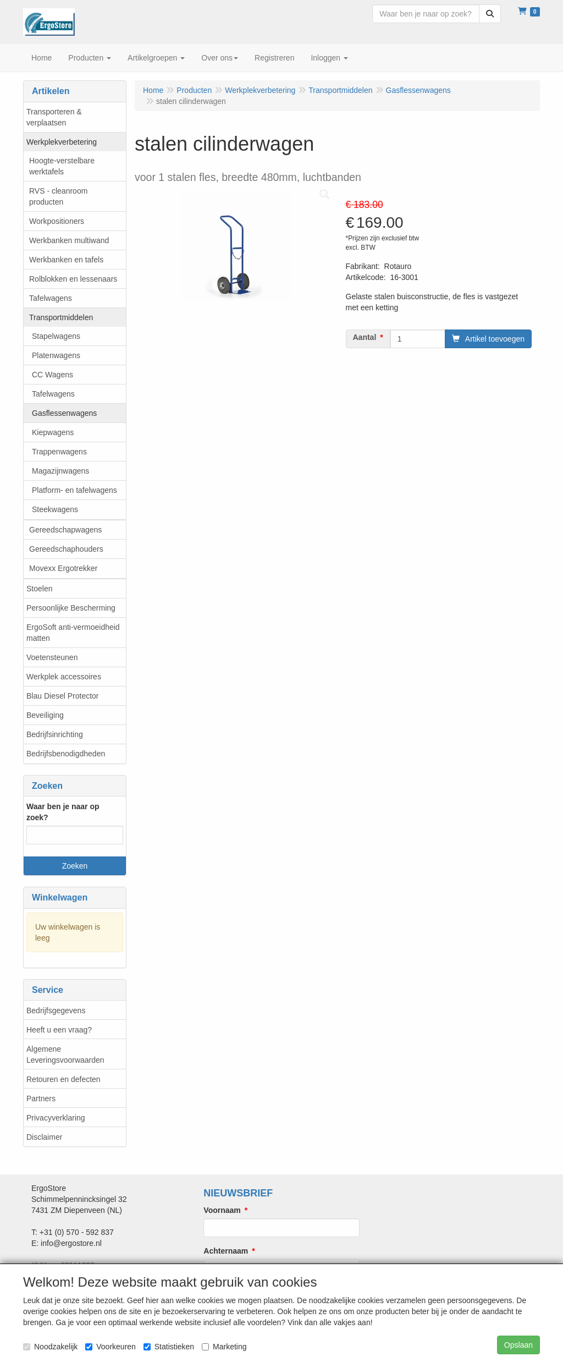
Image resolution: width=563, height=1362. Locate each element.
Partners (41, 1098)
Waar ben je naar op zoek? (63, 812)
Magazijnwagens (60, 470)
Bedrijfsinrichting (54, 734)
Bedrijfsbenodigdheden (65, 753)
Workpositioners (56, 221)
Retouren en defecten (63, 1079)
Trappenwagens (59, 451)
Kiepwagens (53, 432)
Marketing (224, 1346)
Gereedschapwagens (65, 529)
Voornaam (221, 1210)
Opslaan (518, 1345)
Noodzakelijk (50, 1346)
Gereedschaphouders (66, 549)
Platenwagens (56, 355)
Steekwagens (55, 509)
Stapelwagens (56, 336)
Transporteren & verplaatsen (54, 117)
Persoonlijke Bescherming (70, 607)
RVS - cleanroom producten (58, 196)
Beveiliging (45, 715)
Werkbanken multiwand (69, 240)
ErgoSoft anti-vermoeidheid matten (73, 632)
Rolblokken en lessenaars (73, 278)
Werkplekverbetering (61, 142)
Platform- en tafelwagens (74, 490)
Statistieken (168, 1346)
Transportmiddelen (61, 317)
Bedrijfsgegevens (55, 1010)
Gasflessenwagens (64, 413)
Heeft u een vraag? (59, 1029)
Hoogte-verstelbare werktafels (62, 166)
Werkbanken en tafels (66, 259)
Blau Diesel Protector (62, 695)
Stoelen (39, 588)
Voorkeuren (110, 1346)
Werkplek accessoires (63, 676)
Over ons (219, 57)
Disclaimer (44, 1137)
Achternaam (225, 1250)
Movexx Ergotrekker (63, 568)
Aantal (365, 337)
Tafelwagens (50, 298)
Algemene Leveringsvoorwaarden (65, 1054)
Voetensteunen (52, 657)
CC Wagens (52, 374)
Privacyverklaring (55, 1117)
